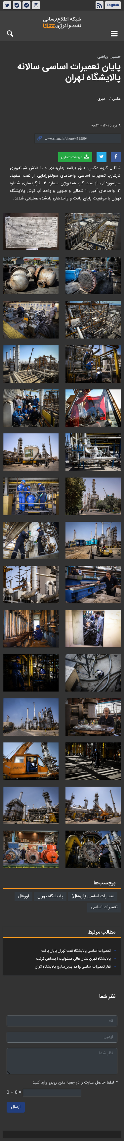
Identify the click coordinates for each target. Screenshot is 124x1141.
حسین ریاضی (109, 56)
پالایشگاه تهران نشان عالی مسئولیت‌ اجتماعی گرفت (73, 959)
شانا (62, 22)
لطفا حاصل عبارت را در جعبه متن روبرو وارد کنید (74, 1083)
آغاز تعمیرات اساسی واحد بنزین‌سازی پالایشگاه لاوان (73, 967)
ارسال (16, 1106)
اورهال (23, 896)
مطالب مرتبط (101, 932)
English (113, 5)
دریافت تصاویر (75, 157)
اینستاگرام (36, 5)
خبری (102, 99)
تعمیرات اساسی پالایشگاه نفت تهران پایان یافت (76, 951)
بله (17, 5)
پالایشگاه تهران (50, 896)
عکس (116, 99)
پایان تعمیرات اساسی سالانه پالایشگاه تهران (69, 72)
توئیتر (7, 5)
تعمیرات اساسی (104, 907)
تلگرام (26, 5)
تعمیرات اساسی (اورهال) (92, 896)
